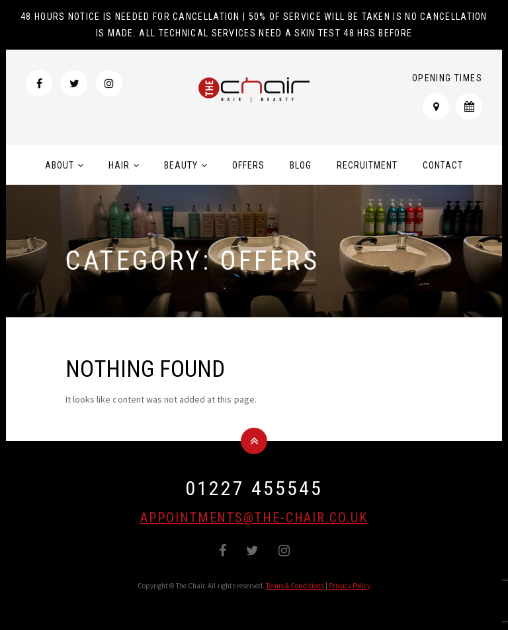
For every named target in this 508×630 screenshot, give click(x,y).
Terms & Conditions (295, 585)
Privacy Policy (350, 585)
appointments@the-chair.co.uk (253, 518)
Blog (301, 165)
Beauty (181, 165)
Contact (443, 165)
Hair (119, 165)
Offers (248, 165)
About (59, 165)
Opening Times (447, 78)
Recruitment (367, 165)
